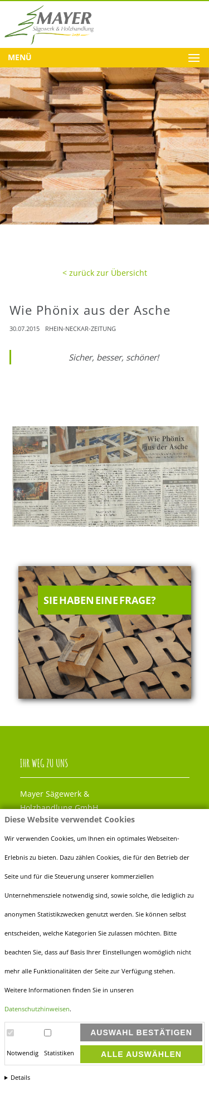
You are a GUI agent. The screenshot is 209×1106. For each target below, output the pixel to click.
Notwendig (22, 1053)
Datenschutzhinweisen (37, 1009)
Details (20, 1077)
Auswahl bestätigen (141, 1032)
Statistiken (59, 1053)
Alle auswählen (141, 1054)
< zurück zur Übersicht (104, 272)
